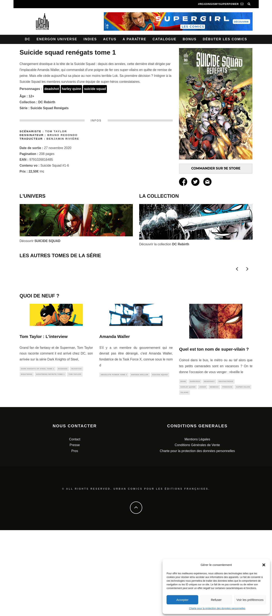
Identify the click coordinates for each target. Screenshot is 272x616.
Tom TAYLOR (56, 131)
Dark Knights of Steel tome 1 (37, 453)
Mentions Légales (197, 525)
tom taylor (74, 459)
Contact (74, 525)
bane (183, 466)
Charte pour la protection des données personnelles (217, 608)
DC (27, 39)
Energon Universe (57, 39)
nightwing (26, 459)
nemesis (214, 472)
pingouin (227, 472)
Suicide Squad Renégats (49, 108)
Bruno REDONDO (62, 135)
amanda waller (139, 459)
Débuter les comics (225, 39)
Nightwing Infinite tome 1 (50, 459)
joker (202, 472)
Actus (109, 39)
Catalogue (164, 39)
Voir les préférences (250, 599)
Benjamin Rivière (62, 138)
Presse (75, 531)
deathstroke (226, 466)
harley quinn (71, 89)
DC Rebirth (46, 102)
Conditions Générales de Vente (197, 531)
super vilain (243, 472)
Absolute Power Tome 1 (114, 459)
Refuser (216, 599)
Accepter (182, 599)
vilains (185, 478)
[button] (264, 565)
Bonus (190, 39)
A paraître (134, 39)
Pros (74, 537)
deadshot (51, 89)
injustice (76, 453)
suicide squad (95, 89)
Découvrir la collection (164, 244)
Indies (90, 39)
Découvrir (40, 241)
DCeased (62, 453)
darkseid (195, 466)
